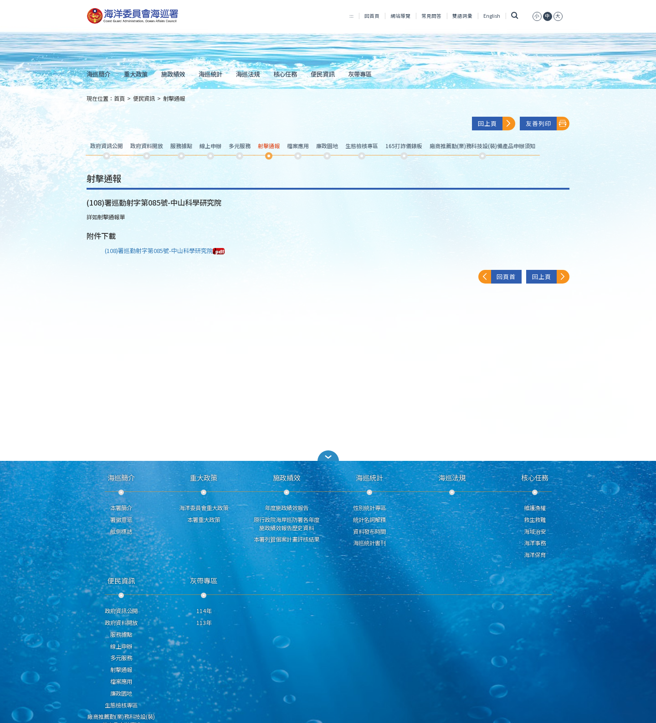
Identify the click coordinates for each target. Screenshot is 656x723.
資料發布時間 (369, 531)
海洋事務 (535, 543)
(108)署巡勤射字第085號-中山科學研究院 (165, 250)
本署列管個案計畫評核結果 (286, 539)
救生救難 (535, 520)
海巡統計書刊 (369, 543)
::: (351, 15)
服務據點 (121, 634)
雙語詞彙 (462, 15)
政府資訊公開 (121, 611)
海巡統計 (210, 73)
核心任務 (285, 73)
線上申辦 (121, 646)
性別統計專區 (369, 508)
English (491, 15)
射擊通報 (174, 98)
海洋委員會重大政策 (203, 508)
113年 (203, 623)
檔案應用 (121, 681)
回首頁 (371, 15)
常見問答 (431, 15)
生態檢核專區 (121, 705)
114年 (203, 611)
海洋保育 (535, 555)
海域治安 (535, 531)
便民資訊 (322, 73)
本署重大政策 (203, 520)
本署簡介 (121, 508)
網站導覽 (400, 15)
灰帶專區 (360, 73)
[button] (328, 455)
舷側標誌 (121, 531)
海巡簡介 (98, 73)
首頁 (119, 98)
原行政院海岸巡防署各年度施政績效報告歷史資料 (286, 524)
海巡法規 (248, 73)
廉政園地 (121, 693)
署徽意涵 (121, 520)
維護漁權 (535, 508)
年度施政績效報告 (286, 508)
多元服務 (121, 658)
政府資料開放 (121, 623)
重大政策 (136, 73)
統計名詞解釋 (369, 520)
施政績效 (173, 73)
